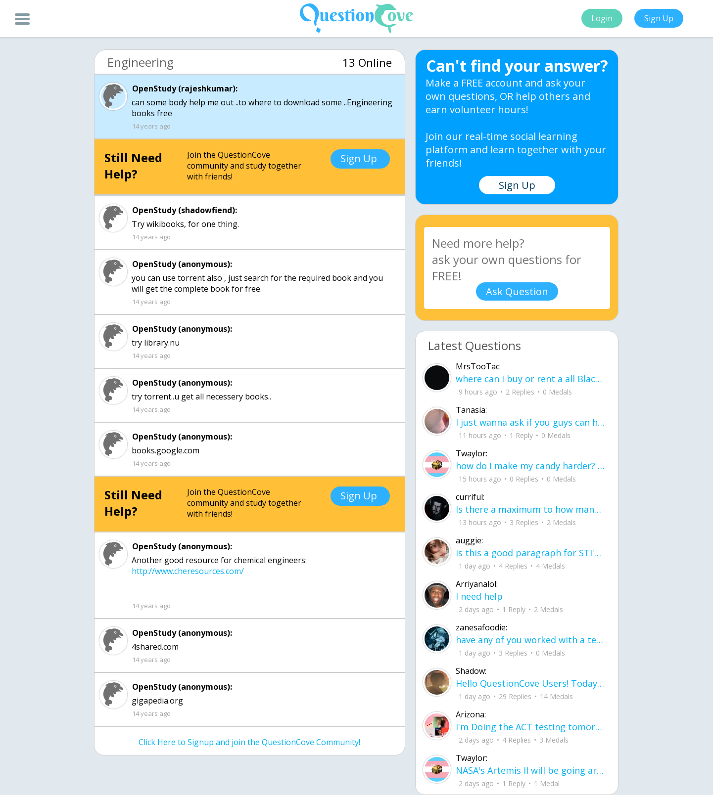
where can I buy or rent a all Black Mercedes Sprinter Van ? (531, 379)
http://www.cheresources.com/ (188, 571)
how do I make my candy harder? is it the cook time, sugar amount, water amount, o (531, 466)
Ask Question (517, 291)
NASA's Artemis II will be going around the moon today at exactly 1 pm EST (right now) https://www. (531, 770)
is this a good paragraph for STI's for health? (531, 553)
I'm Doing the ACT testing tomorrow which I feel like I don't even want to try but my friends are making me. (531, 727)
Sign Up (658, 18)
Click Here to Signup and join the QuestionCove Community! (249, 742)
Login (602, 18)
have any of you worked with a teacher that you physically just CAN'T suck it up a (531, 640)
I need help (479, 596)
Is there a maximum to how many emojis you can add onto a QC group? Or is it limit (531, 509)
